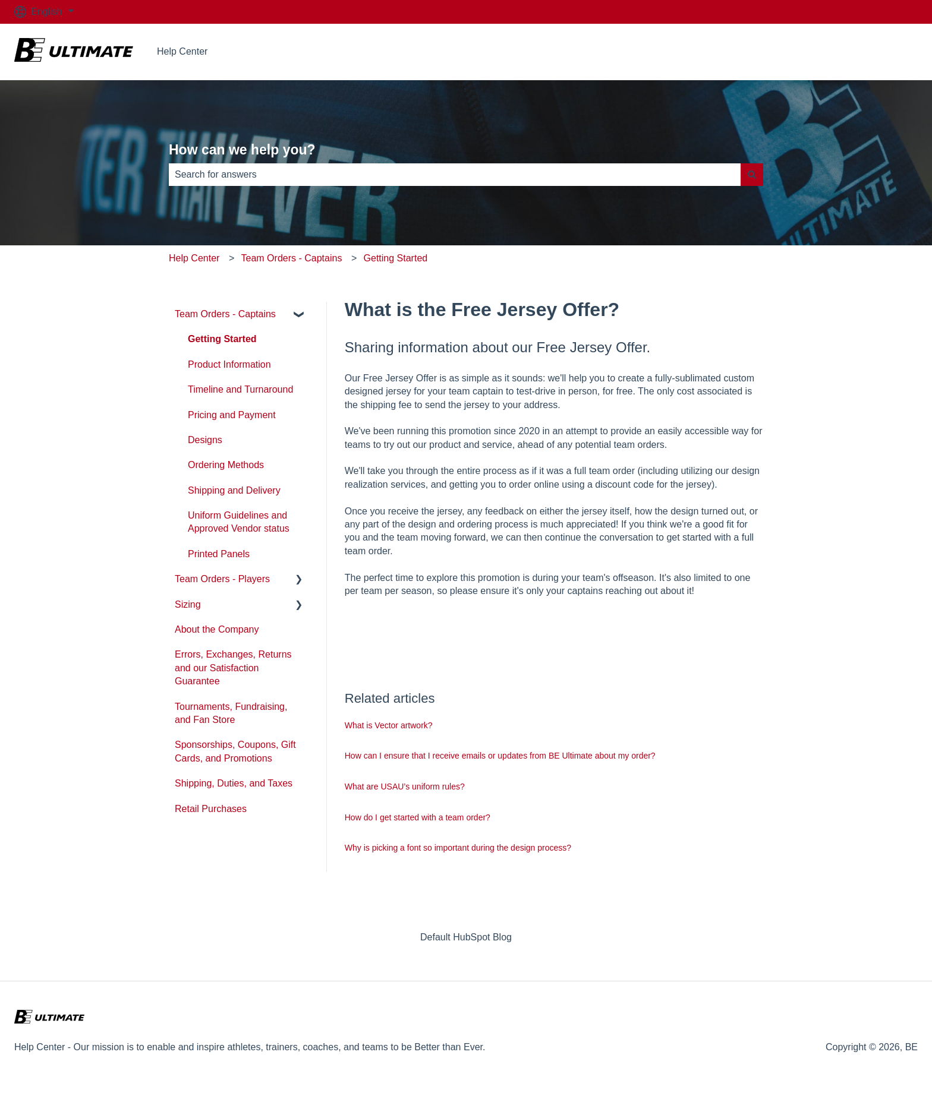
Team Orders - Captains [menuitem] (225, 314)
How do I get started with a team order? (417, 817)
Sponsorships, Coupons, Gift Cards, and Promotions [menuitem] (235, 751)
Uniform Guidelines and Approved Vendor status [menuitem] (238, 521)
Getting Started (396, 258)
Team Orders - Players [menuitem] (222, 579)
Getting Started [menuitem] (222, 339)
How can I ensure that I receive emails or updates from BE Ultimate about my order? (500, 755)
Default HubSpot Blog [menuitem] (466, 937)
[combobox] (455, 174)
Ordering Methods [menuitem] (226, 465)
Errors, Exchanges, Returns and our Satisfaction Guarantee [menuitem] (233, 667)
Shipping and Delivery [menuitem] (234, 490)
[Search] (752, 174)
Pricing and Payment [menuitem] (232, 415)
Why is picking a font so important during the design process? (458, 847)
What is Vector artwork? (389, 725)
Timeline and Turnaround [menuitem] (240, 389)
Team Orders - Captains (291, 258)
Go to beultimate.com (861, 51)
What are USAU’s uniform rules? (405, 786)
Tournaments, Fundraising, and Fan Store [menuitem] (231, 713)
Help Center (182, 51)
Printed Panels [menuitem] (219, 554)
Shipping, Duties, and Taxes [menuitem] (233, 783)
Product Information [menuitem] (229, 364)
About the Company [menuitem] (217, 629)
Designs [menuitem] (205, 440)
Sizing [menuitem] (188, 604)
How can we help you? (242, 149)
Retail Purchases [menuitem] (211, 809)
